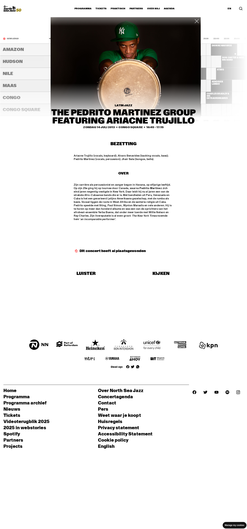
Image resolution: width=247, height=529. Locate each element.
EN (229, 8)
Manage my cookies (234, 525)
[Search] (241, 8)
